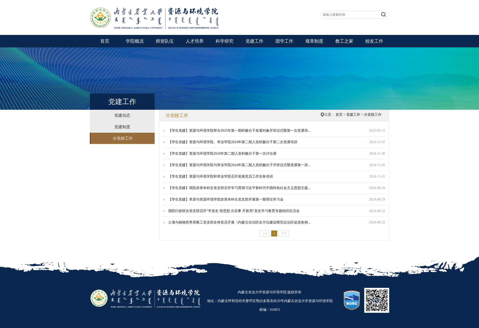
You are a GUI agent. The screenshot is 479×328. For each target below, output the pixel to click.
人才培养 (195, 41)
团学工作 (284, 41)
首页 (104, 41)
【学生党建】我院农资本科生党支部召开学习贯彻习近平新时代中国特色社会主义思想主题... (239, 188)
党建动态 (122, 115)
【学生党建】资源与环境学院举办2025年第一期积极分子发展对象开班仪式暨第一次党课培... (239, 130)
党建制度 (122, 127)
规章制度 (314, 41)
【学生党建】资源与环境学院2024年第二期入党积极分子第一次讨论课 (222, 153)
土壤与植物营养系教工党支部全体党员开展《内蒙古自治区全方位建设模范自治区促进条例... (239, 222)
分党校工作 (123, 138)
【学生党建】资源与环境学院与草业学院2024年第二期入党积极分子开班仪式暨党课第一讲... (239, 165)
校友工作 (374, 41)
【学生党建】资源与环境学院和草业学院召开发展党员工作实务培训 (220, 176)
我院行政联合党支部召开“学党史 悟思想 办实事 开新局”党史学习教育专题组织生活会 (234, 211)
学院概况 (135, 41)
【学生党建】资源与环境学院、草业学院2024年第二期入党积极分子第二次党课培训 (232, 142)
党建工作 (254, 41)
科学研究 (225, 41)
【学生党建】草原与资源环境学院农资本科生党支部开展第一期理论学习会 (225, 199)
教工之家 (344, 41)
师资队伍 (165, 41)
